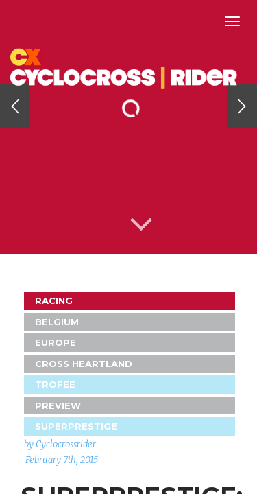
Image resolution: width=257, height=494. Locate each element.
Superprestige (76, 426)
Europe (55, 342)
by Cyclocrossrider (60, 444)
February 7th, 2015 (61, 460)
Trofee (55, 384)
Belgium (57, 321)
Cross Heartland (83, 363)
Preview (58, 405)
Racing (54, 300)
